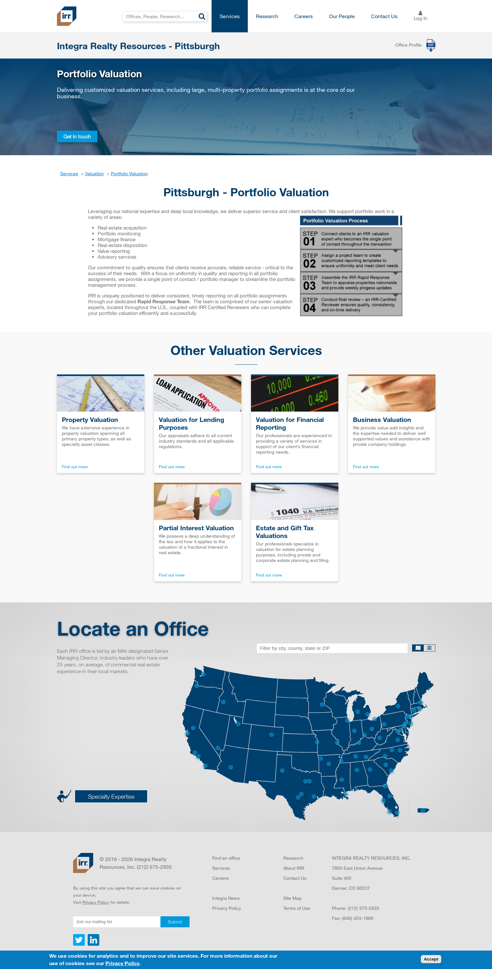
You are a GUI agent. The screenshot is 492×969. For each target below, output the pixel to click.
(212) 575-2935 (363, 908)
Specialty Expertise (111, 796)
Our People (342, 16)
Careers (303, 16)
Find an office (226, 858)
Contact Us (384, 16)
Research (267, 16)
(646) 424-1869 (357, 918)
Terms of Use (296, 908)
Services (230, 16)
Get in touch (77, 136)
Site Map (292, 898)
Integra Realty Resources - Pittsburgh (138, 45)
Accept (431, 959)
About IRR (293, 868)
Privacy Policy (95, 902)
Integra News (226, 898)
